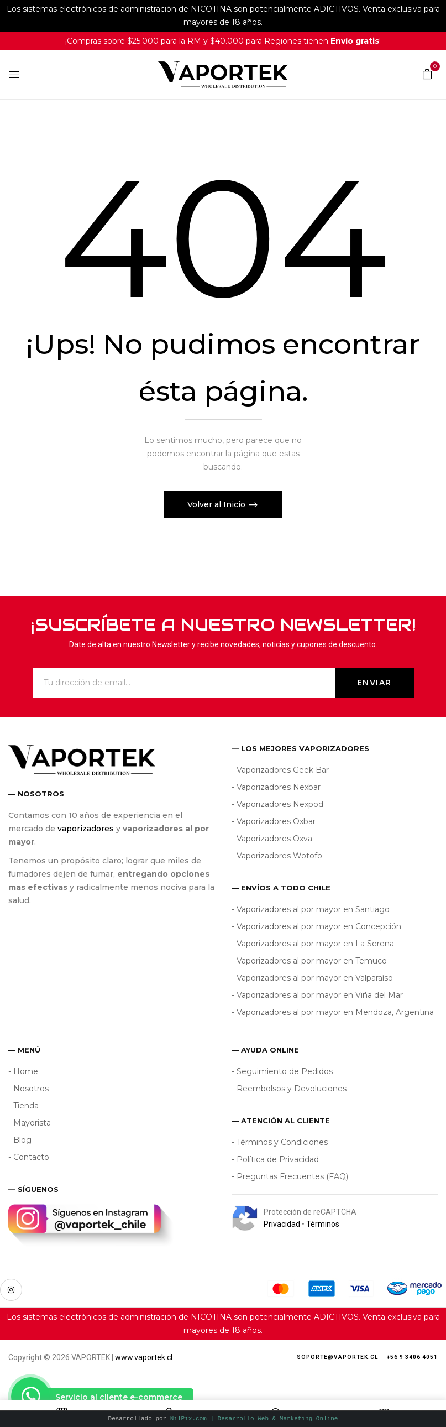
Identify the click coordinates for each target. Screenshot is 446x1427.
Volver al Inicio (217, 504)
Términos (322, 1224)
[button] (427, 74)
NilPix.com (254, 1418)
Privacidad (282, 1224)
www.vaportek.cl (143, 1357)
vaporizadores (85, 829)
